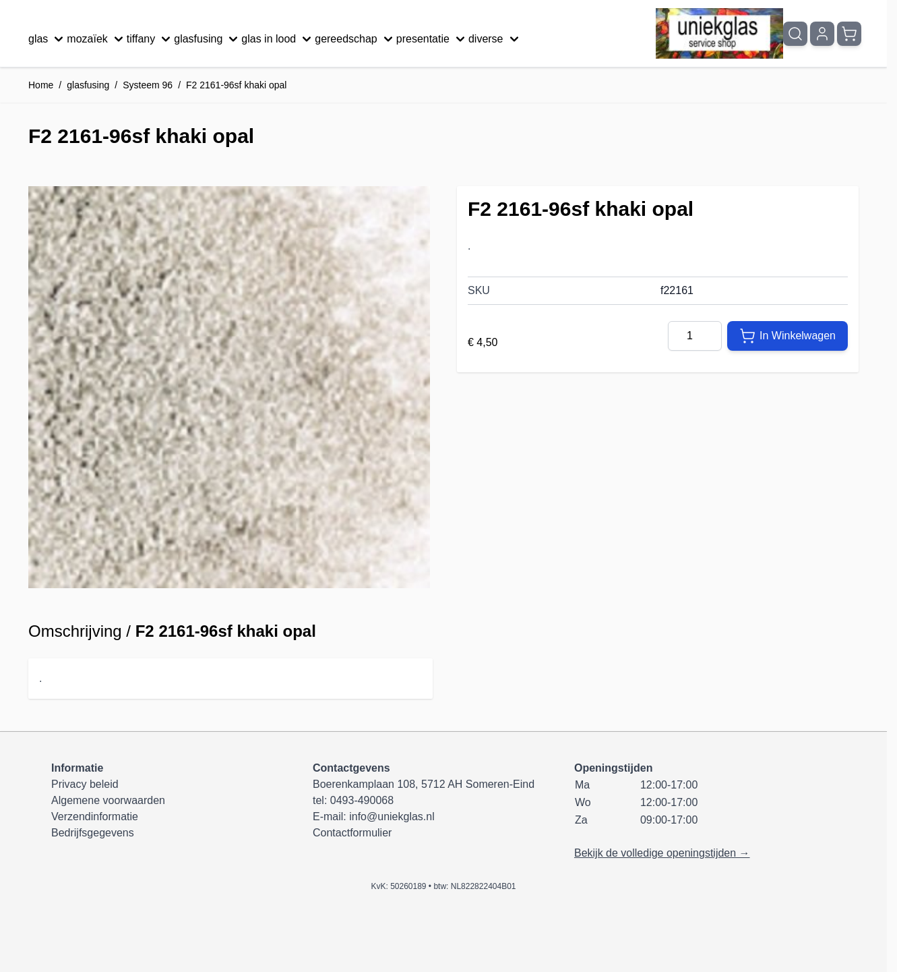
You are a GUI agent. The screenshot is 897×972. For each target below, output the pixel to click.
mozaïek (96, 39)
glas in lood (278, 39)
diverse (495, 39)
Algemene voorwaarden (108, 800)
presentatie (432, 39)
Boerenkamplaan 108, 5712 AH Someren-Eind (423, 784)
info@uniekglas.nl (392, 816)
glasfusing (207, 39)
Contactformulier (352, 832)
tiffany (150, 39)
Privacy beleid (85, 784)
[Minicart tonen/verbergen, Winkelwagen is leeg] (849, 34)
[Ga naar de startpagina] (719, 33)
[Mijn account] (822, 34)
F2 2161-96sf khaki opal (236, 85)
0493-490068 (362, 800)
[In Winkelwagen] (787, 336)
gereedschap (355, 39)
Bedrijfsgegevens (92, 832)
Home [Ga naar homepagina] (40, 85)
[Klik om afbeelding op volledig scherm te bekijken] (229, 387)
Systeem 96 (148, 85)
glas (47, 39)
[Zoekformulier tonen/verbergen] (795, 34)
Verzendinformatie (94, 816)
